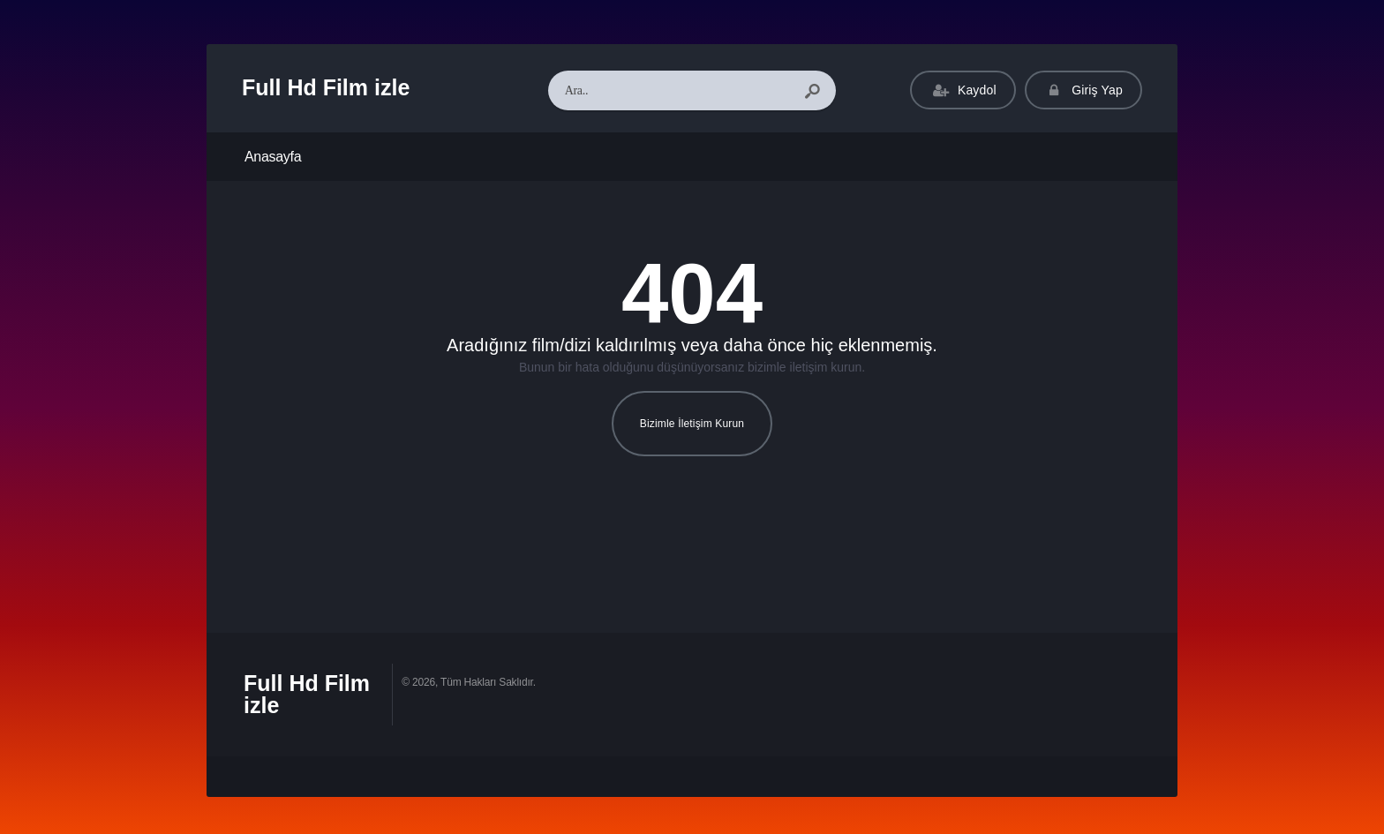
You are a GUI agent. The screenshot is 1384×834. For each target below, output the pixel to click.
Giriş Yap (1083, 90)
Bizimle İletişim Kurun (692, 423)
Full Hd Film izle (326, 87)
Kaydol (962, 90)
